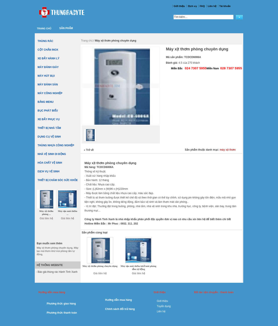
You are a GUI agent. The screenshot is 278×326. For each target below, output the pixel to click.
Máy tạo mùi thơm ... (67, 212)
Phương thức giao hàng (61, 303)
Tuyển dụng (164, 306)
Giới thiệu (162, 301)
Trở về (89, 149)
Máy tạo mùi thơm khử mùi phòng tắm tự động (138, 267)
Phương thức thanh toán (62, 312)
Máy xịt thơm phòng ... (46, 212)
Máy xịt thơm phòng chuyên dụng (100, 266)
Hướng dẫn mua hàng (118, 299)
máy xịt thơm (228, 149)
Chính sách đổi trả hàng (120, 309)
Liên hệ (161, 311)
